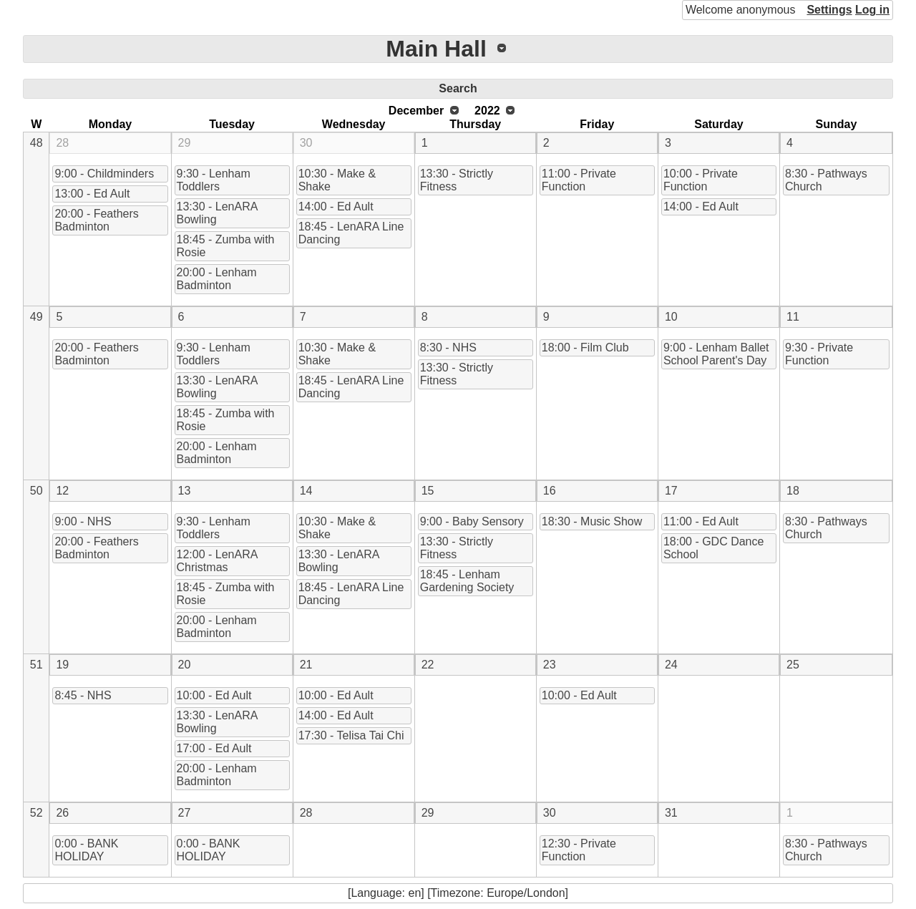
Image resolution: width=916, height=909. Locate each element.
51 (36, 664)
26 (62, 813)
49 (36, 317)
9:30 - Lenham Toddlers (213, 180)
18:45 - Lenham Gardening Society (467, 580)
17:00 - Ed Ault (214, 748)
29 (184, 143)
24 (671, 664)
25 (792, 664)
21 (306, 664)
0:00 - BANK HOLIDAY (86, 849)
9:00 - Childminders (104, 173)
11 (792, 317)
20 (184, 664)
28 (62, 143)
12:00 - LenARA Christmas (217, 560)
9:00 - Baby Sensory (472, 521)
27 (184, 813)
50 (36, 491)
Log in (872, 10)
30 (306, 143)
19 (62, 664)
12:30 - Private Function (579, 849)
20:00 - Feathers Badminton (96, 220)
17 (671, 491)
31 (671, 813)
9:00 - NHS (82, 521)
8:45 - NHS (82, 695)
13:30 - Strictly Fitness (456, 180)
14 (306, 491)
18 (792, 491)
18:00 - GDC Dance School (713, 547)
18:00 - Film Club (585, 347)
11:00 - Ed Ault (701, 521)
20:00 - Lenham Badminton (217, 278)
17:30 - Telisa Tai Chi (351, 735)
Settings (829, 10)
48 (36, 143)
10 (671, 317)
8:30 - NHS (448, 347)
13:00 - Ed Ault (92, 194)
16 (549, 491)
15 (428, 491)
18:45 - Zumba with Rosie (226, 245)
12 (62, 491)
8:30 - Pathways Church (826, 180)
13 (184, 491)
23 (549, 664)
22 (428, 664)
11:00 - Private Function (579, 180)
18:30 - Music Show (592, 521)
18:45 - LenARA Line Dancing (351, 233)
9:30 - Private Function (819, 353)
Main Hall (436, 49)
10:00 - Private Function (700, 180)
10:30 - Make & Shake (337, 180)
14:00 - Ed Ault (336, 206)
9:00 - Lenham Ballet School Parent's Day (716, 353)
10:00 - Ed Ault (214, 695)
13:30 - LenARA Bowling (217, 212)
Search (458, 88)
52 (36, 813)
